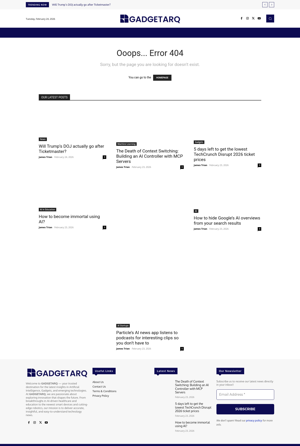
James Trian (45, 157)
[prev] (265, 4)
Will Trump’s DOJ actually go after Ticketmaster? (81, 4)
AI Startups (123, 325)
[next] (271, 4)
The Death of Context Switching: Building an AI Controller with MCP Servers (149, 156)
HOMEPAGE (162, 77)
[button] (270, 18)
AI (196, 210)
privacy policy (254, 420)
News (43, 139)
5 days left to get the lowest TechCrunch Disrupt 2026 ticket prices (224, 154)
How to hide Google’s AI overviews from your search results (227, 221)
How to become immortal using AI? (190, 418)
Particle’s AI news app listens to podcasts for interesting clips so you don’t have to (147, 338)
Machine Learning (126, 143)
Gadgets (199, 142)
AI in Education (47, 209)
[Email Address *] (245, 394)
